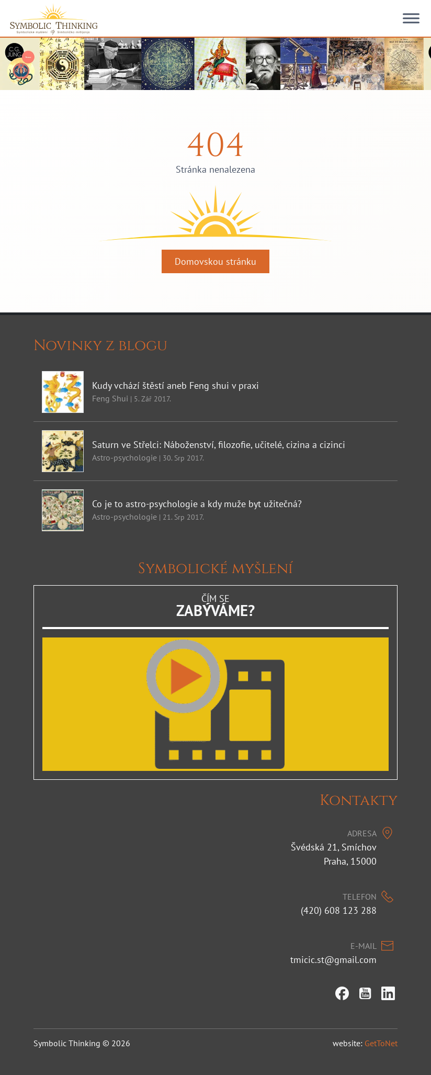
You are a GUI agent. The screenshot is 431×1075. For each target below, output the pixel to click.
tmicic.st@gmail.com (333, 960)
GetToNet (381, 1043)
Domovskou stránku (215, 261)
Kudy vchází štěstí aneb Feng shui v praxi (175, 385)
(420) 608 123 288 (339, 910)
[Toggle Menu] (411, 18)
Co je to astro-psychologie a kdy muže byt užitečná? (197, 504)
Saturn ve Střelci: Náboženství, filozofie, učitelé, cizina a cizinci (218, 445)
